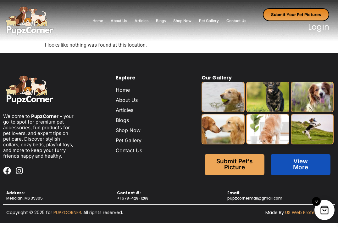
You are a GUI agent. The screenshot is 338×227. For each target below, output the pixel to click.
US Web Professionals (308, 212)
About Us (119, 20)
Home (97, 20)
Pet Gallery (209, 20)
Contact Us (236, 20)
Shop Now (182, 20)
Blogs (161, 20)
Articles (141, 20)
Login (318, 26)
